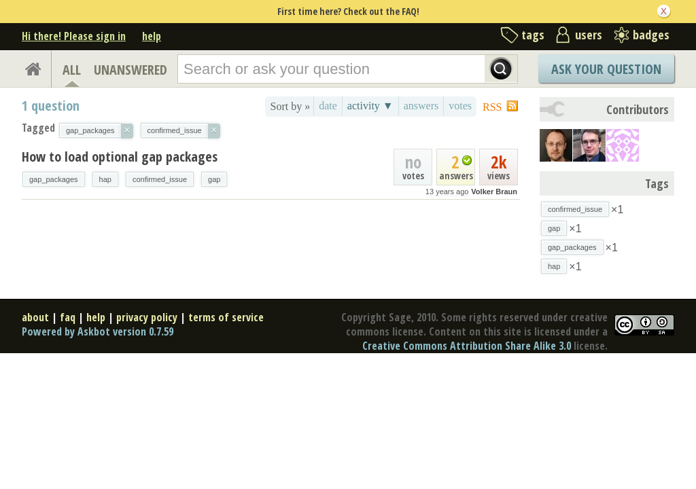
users (588, 34)
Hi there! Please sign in (74, 36)
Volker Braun (494, 191)
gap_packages (53, 179)
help (151, 36)
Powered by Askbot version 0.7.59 (97, 331)
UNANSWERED (130, 69)
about (35, 317)
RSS (492, 107)
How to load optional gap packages (120, 156)
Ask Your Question (606, 69)
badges (651, 34)
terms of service (226, 317)
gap (214, 179)
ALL (72, 69)
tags (532, 34)
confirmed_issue (160, 179)
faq (67, 317)
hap (105, 179)
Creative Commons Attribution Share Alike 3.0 (466, 345)
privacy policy (146, 317)
